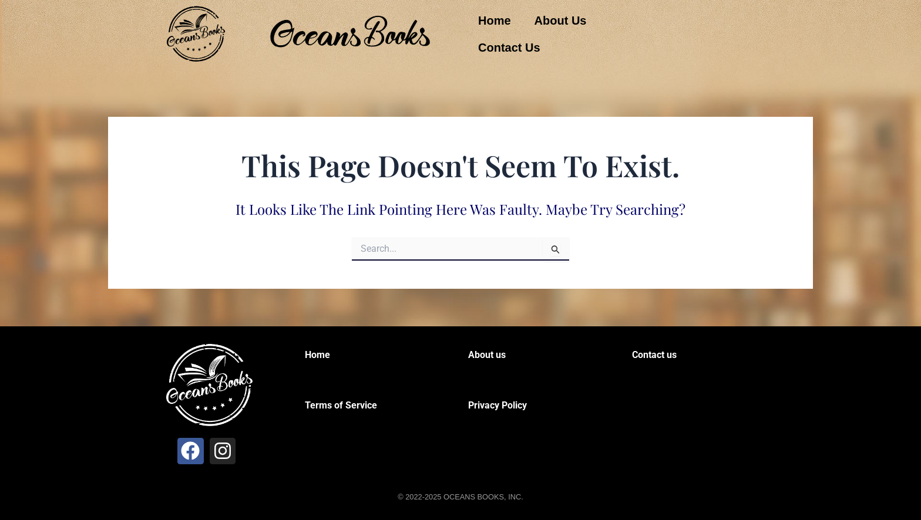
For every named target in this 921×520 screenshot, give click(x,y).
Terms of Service (341, 405)
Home (494, 20)
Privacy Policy (497, 405)
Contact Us (509, 47)
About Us (561, 20)
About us (487, 354)
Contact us (654, 354)
